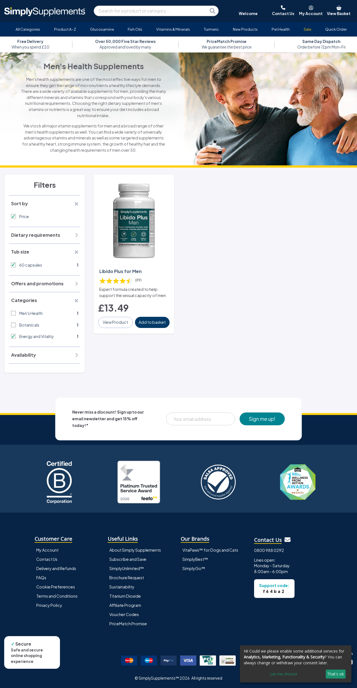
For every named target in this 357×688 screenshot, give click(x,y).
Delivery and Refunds (56, 568)
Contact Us (46, 559)
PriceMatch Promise (128, 623)
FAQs (41, 577)
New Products (245, 29)
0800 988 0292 (269, 550)
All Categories (28, 29)
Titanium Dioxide (125, 595)
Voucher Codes (124, 614)
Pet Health (281, 29)
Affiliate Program (125, 605)
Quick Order (336, 29)
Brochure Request (126, 577)
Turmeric (211, 29)
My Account (47, 549)
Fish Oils (135, 29)
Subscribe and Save (127, 559)
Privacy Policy (49, 605)
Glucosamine (102, 29)
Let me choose (283, 674)
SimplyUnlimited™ (126, 568)
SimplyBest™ (195, 559)
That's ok (335, 674)
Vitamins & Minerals (173, 29)
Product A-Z (65, 29)
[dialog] (295, 663)
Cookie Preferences (55, 586)
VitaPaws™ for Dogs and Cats (210, 549)
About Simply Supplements (135, 549)
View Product (115, 322)
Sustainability (121, 586)
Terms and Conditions (57, 595)
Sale (307, 29)
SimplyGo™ (193, 568)
